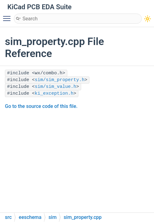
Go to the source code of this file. (41, 106)
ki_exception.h (54, 93)
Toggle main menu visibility (8, 16)
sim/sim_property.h (60, 80)
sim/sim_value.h (55, 86)
